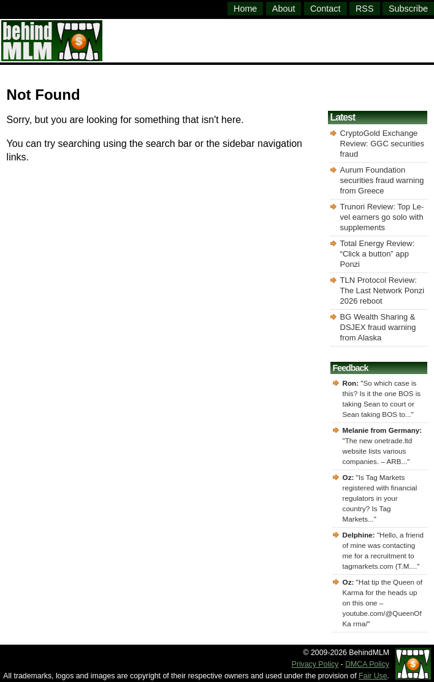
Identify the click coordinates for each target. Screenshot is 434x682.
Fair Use (373, 676)
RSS (365, 8)
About (283, 8)
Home (245, 8)
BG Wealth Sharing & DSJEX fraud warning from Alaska (378, 327)
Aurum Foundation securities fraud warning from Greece (382, 180)
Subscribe (408, 8)
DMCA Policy (367, 664)
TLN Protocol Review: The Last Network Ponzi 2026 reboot (382, 290)
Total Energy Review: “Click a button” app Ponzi (377, 254)
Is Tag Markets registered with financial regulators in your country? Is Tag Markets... (380, 498)
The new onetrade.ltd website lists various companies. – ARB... (378, 451)
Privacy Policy (315, 664)
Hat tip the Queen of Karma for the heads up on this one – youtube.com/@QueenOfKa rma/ (383, 603)
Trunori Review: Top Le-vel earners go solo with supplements (382, 217)
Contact (325, 8)
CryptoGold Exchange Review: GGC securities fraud (382, 144)
